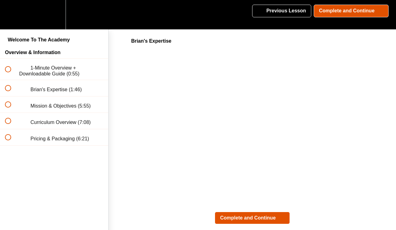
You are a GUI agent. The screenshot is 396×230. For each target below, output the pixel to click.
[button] (11, 14)
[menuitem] (54, 14)
